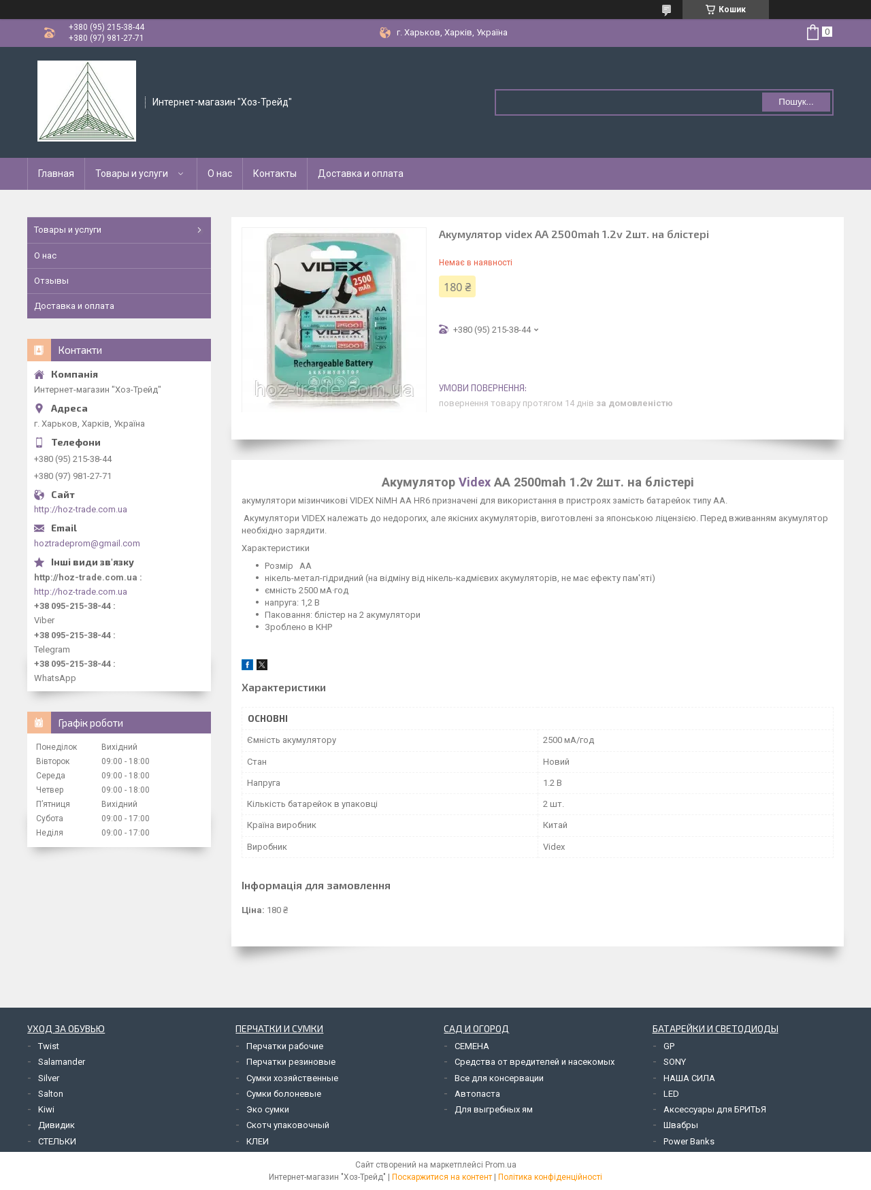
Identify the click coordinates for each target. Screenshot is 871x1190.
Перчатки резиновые (290, 1062)
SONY (674, 1062)
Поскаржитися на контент (442, 1177)
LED (671, 1094)
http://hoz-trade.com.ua (80, 509)
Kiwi (46, 1109)
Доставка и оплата (361, 173)
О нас (220, 173)
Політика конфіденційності (550, 1177)
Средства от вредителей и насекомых (534, 1062)
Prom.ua (500, 1165)
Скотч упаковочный (287, 1125)
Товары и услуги (131, 173)
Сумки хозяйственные (292, 1078)
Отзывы (51, 281)
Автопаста (477, 1094)
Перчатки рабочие (284, 1046)
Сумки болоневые (283, 1094)
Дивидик (56, 1125)
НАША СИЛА (689, 1078)
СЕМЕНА (472, 1046)
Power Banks (688, 1141)
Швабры (680, 1125)
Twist (48, 1046)
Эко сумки (267, 1109)
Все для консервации (499, 1078)
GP (668, 1046)
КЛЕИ (257, 1141)
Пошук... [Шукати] (795, 102)
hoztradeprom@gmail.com (87, 543)
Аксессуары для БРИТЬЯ (714, 1109)
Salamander (61, 1062)
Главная (56, 173)
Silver (48, 1078)
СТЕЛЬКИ (57, 1141)
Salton (50, 1094)
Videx (475, 482)
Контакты (275, 173)
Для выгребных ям (494, 1109)
